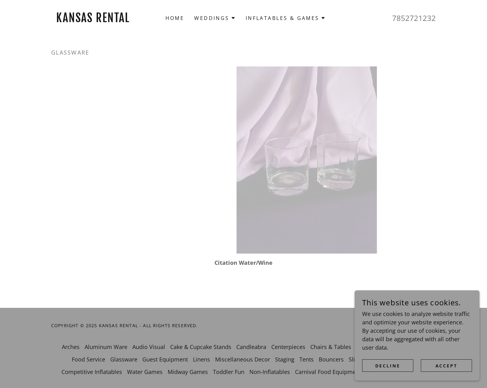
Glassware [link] (123, 359)
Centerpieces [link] (288, 347)
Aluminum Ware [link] (106, 347)
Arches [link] (71, 347)
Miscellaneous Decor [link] (242, 359)
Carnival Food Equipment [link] (328, 372)
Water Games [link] (145, 372)
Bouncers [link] (331, 359)
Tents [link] (306, 359)
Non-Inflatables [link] (269, 372)
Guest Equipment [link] (165, 359)
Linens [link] (201, 359)
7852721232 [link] (414, 18)
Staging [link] (284, 359)
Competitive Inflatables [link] (91, 372)
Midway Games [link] (188, 372)
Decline (387, 366)
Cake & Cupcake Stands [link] (200, 347)
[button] (214, 18)
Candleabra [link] (251, 347)
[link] (99, 20)
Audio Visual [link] (148, 347)
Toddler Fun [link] (228, 372)
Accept (446, 366)
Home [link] (174, 18)
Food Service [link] (88, 359)
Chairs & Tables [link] (330, 347)
